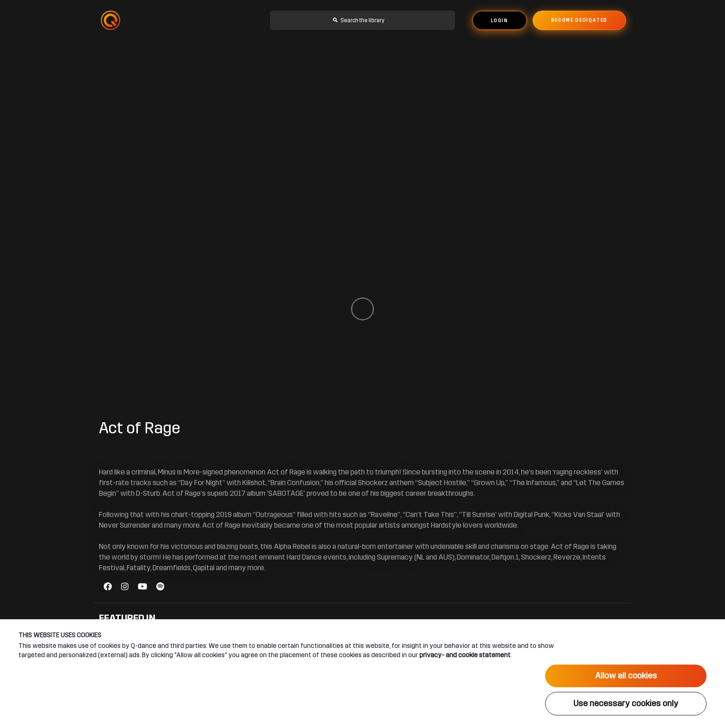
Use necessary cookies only (625, 703)
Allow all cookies (626, 675)
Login (499, 21)
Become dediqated (579, 20)
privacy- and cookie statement (464, 655)
